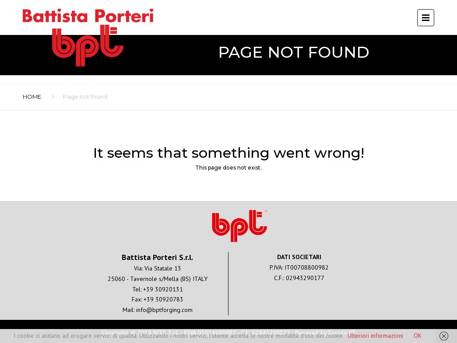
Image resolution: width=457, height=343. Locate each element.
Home (32, 96)
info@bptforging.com (164, 310)
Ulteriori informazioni (375, 336)
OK (418, 336)
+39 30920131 (163, 289)
